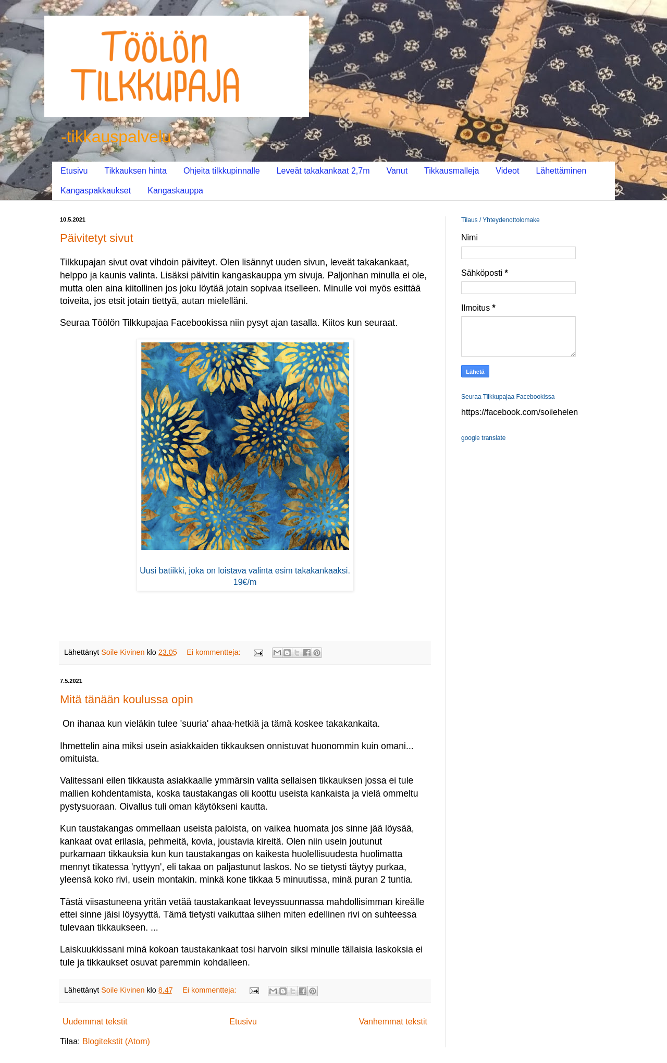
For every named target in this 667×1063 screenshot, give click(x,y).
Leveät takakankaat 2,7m (323, 170)
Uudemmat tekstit (95, 1021)
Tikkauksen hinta (135, 170)
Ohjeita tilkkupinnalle (221, 170)
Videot (507, 170)
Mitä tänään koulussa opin (126, 699)
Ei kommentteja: (214, 652)
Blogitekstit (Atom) (116, 1041)
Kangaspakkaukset (95, 190)
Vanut (396, 170)
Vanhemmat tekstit (393, 1021)
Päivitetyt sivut (96, 238)
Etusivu (74, 170)
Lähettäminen (561, 170)
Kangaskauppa (175, 190)
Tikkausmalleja (451, 170)
